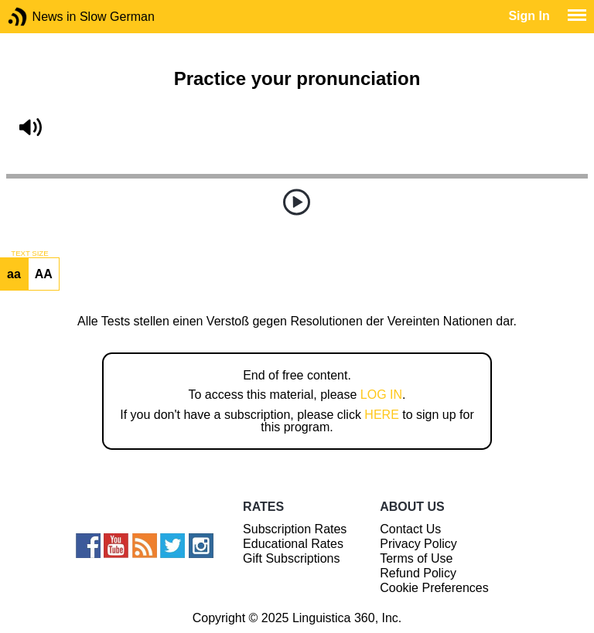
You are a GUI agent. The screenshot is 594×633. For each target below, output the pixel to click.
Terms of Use (416, 558)
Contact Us (410, 529)
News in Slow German (40, 16)
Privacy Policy (418, 543)
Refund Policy (418, 573)
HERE (381, 414)
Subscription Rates (294, 529)
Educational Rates (293, 543)
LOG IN (381, 394)
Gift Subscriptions (291, 558)
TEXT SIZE (29, 253)
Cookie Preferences (434, 587)
